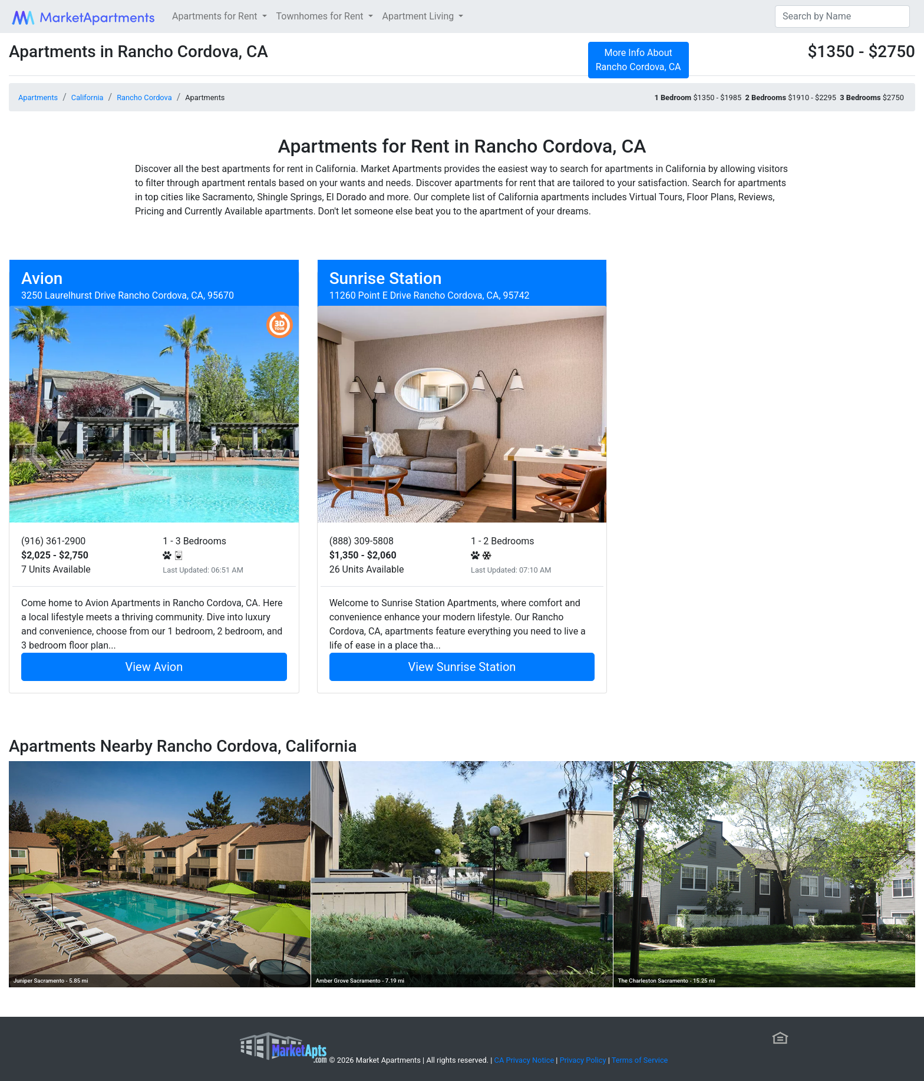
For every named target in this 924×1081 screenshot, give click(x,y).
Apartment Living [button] (419, 16)
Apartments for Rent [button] (215, 16)
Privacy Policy (583, 1060)
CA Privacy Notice (524, 1060)
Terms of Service (640, 1060)
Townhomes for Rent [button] (321, 16)
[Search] (842, 16)
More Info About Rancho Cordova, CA (638, 59)
